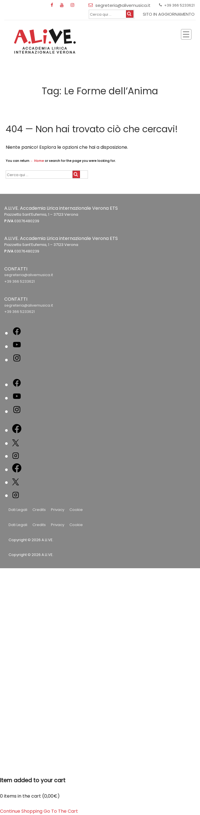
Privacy (57, 509)
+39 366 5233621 (19, 281)
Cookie (76, 509)
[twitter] (15, 444)
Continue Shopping (21, 811)
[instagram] (73, 5)
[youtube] (63, 5)
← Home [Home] (37, 161)
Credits (39, 509)
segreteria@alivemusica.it (28, 275)
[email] (91, 5)
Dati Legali (18, 509)
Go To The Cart (61, 811)
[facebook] (53, 5)
